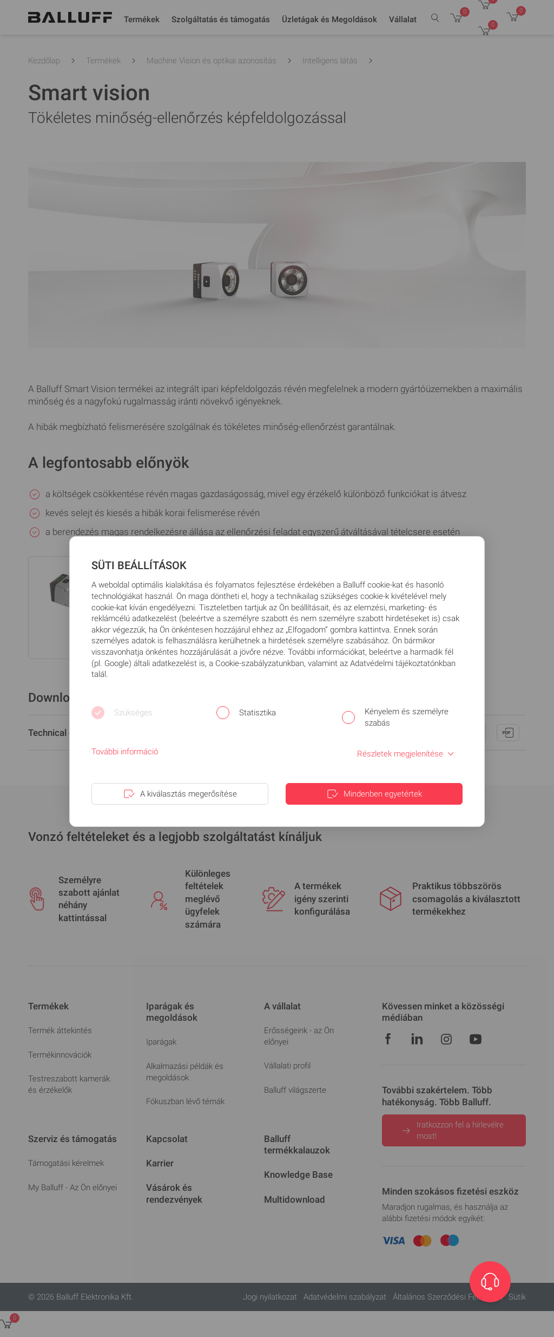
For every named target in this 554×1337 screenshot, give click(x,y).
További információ (124, 751)
